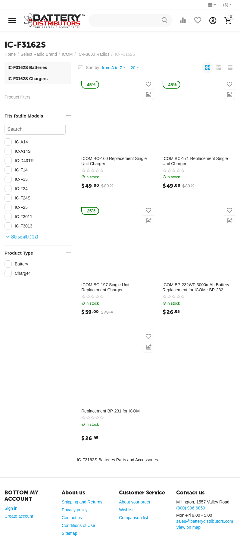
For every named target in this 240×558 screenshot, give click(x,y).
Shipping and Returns (82, 502)
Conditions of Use (78, 525)
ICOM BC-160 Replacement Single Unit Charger (114, 161)
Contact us (72, 517)
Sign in (11, 508)
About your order (134, 502)
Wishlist (126, 509)
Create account (19, 516)
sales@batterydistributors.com (204, 521)
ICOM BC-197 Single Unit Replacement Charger (105, 287)
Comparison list (133, 517)
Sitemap (69, 533)
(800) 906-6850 (190, 508)
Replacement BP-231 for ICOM (110, 411)
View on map (188, 527)
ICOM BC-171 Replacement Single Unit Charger (195, 161)
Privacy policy (75, 509)
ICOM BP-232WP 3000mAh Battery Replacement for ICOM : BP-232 (196, 287)
